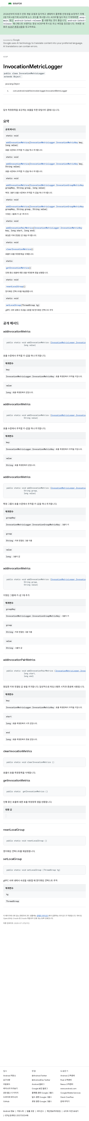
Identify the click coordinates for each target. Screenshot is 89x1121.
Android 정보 (8, 1111)
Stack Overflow (67, 1097)
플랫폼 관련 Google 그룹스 (43, 1093)
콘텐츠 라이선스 (43, 916)
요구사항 (6, 1080)
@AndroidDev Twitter (41, 1080)
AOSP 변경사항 (15, 27)
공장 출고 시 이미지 (10, 1093)
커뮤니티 (20, 1111)
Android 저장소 (9, 1075)
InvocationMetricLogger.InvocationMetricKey (54, 142)
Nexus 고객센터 (66, 1084)
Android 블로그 (38, 1084)
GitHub (6, 1101)
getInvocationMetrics (17, 268)
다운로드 (6, 1084)
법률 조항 (30, 1111)
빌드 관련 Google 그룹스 (42, 1097)
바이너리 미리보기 (10, 1088)
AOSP (5, 57)
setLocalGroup (13, 305)
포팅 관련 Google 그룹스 (42, 1101)
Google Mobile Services (70, 1093)
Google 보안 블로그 (40, 1088)
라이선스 (40, 1111)
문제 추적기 (65, 1101)
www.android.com (68, 1088)
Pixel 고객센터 (66, 1080)
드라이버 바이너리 (10, 1097)
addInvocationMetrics (17, 142)
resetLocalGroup (14, 286)
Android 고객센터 (67, 1075)
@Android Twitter (39, 1075)
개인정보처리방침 (54, 1111)
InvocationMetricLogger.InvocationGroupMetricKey (57, 185)
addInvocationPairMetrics (19, 228)
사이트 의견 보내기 (70, 1111)
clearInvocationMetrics (18, 249)
